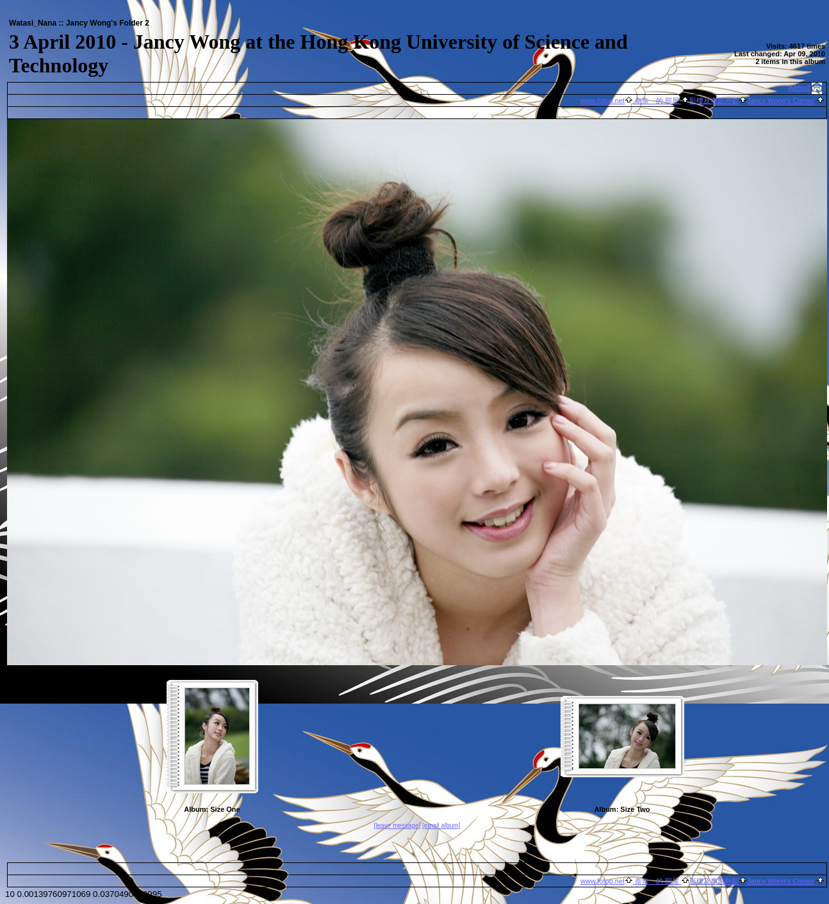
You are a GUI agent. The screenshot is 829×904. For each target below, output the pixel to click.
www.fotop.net (602, 100)
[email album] (441, 825)
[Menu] (799, 88)
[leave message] (396, 825)
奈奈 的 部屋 (657, 100)
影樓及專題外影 (714, 100)
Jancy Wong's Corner (780, 100)
